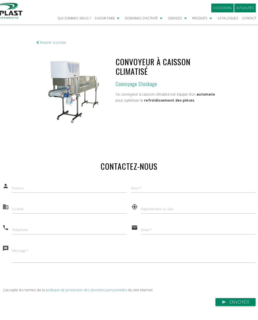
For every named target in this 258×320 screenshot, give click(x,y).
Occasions (222, 8)
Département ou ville (157, 209)
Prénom (18, 188)
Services (178, 24)
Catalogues (227, 18)
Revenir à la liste (51, 42)
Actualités (245, 8)
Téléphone (20, 230)
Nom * (136, 188)
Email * (146, 230)
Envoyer (235, 302)
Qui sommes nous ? (74, 18)
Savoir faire (108, 24)
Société (18, 209)
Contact (249, 18)
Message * (20, 251)
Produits (203, 24)
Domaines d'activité (145, 24)
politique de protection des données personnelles (86, 289)
